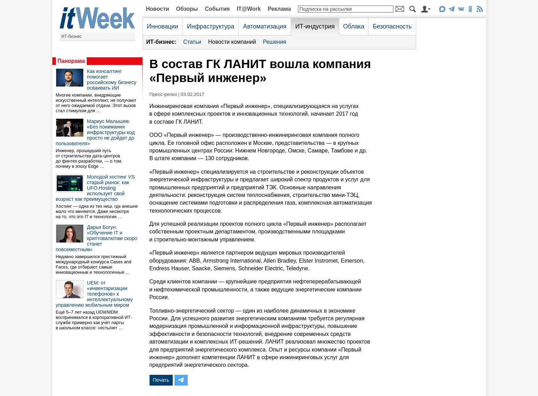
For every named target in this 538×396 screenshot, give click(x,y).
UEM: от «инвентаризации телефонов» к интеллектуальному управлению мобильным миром (94, 294)
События (217, 9)
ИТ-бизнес (71, 36)
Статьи (192, 42)
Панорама (71, 61)
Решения (274, 42)
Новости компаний (232, 42)
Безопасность (392, 26)
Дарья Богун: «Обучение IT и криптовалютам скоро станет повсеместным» (96, 238)
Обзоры (187, 9)
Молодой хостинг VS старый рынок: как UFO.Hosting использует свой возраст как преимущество (95, 188)
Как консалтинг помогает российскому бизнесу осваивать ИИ (112, 79)
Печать (161, 380)
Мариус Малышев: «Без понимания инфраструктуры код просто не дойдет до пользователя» (95, 132)
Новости (157, 9)
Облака (353, 26)
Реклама (279, 9)
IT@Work (249, 9)
